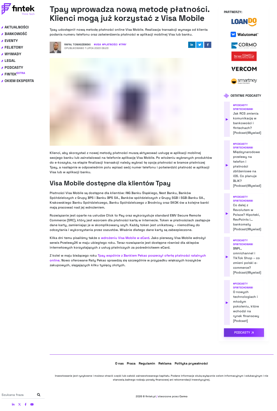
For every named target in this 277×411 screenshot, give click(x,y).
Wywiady (13, 54)
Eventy (11, 40)
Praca (131, 363)
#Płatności (109, 44)
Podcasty (14, 67)
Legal (10, 60)
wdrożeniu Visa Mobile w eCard (125, 238)
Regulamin (147, 363)
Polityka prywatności (191, 363)
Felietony (14, 47)
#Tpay (122, 44)
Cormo (183, 396)
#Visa (97, 44)
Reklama (164, 363)
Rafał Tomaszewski (77, 44)
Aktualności (17, 27)
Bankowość (16, 33)
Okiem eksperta (19, 80)
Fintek (15, 74)
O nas (119, 363)
